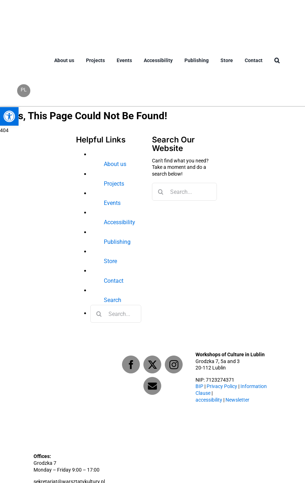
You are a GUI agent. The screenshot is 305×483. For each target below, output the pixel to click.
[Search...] (115, 314)
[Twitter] (152, 364)
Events (112, 203)
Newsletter (237, 400)
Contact (113, 280)
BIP (199, 386)
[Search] (99, 314)
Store (110, 261)
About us (115, 164)
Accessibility (119, 222)
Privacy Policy (222, 386)
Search (112, 300)
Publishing (117, 241)
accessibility (208, 400)
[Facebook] (131, 364)
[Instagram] (174, 364)
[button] (277, 66)
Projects (114, 183)
